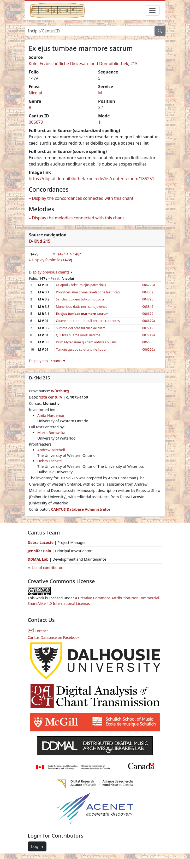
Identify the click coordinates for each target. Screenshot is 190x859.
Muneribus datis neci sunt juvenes (81, 306)
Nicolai (35, 93)
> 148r (75, 254)
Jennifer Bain (40, 550)
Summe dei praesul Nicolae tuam (80, 328)
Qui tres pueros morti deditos (78, 335)
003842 (147, 306)
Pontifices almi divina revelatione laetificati (88, 292)
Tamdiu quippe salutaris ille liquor (81, 349)
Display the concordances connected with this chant (82, 198)
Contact (38, 630)
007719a (148, 335)
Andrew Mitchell (51, 449)
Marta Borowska (51, 432)
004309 (147, 292)
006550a (148, 349)
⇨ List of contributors (46, 567)
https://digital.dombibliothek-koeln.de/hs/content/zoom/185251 (91, 178)
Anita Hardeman (51, 415)
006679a (148, 320)
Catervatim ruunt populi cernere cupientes (88, 320)
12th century (50, 397)
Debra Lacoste (49, 460)
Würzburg (60, 390)
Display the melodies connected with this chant (78, 218)
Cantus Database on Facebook (54, 637)
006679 (36, 122)
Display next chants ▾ (47, 360)
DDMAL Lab (38, 559)
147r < (62, 254)
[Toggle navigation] (152, 10)
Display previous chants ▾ (50, 272)
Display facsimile (52, 259)
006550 (147, 342)
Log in (37, 846)
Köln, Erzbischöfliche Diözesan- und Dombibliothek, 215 (83, 63)
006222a (148, 285)
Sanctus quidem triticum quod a (80, 299)
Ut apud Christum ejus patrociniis (81, 285)
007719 (147, 328)
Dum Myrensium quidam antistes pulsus (86, 342)
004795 (147, 299)
